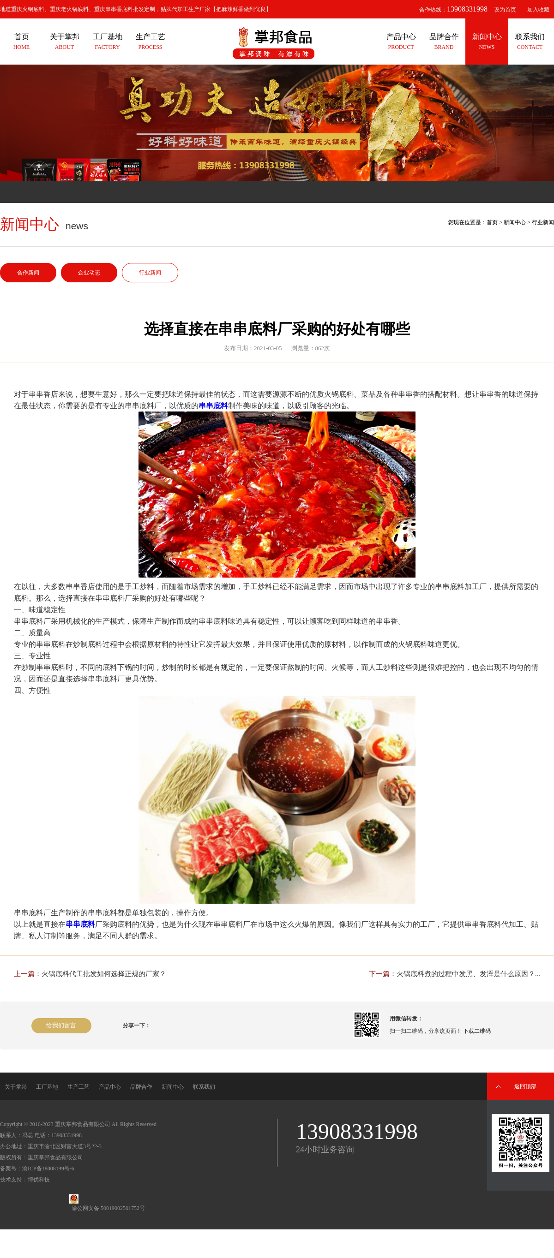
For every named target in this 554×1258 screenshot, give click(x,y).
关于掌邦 (16, 1087)
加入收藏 (538, 9)
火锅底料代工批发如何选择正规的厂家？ (104, 974)
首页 (492, 222)
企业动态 (89, 272)
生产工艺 (78, 1087)
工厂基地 (47, 1087)
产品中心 (110, 1087)
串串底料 (213, 406)
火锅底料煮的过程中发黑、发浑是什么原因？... (468, 974)
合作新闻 (28, 272)
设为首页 (505, 9)
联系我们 (204, 1087)
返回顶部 (525, 1086)
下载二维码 (477, 1031)
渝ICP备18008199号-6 (48, 1168)
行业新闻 (150, 272)
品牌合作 (141, 1087)
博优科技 (39, 1179)
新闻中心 (515, 222)
